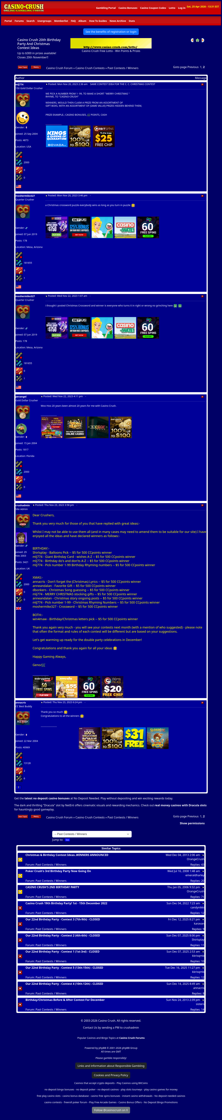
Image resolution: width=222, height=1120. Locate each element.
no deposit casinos (108, 1089)
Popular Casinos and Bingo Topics (96, 1037)
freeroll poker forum (75, 1102)
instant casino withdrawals (137, 1095)
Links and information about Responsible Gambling (111, 1066)
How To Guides (98, 21)
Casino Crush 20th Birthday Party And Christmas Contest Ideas (39, 43)
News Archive (118, 21)
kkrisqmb (198, 956)
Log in (181, 8)
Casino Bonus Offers (130, 1102)
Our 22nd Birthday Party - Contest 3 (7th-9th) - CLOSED (62, 919)
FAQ (73, 21)
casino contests (53, 1102)
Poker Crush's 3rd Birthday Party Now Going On (58, 871)
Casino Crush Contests (90, 68)
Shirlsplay (198, 939)
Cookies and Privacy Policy (111, 1075)
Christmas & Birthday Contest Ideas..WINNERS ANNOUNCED (66, 855)
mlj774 (19, 84)
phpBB (102, 1048)
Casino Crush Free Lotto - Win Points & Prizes (111, 51)
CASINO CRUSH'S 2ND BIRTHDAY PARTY (52, 887)
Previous (193, 67)
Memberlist (61, 21)
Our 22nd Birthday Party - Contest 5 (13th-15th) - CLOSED (64, 968)
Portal (8, 21)
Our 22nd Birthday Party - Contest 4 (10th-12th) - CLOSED (64, 984)
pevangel (21, 396)
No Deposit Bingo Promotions (161, 1102)
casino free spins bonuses (105, 1095)
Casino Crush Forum (59, 68)
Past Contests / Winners (123, 68)
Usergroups (44, 21)
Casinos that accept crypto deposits (94, 1083)
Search (31, 21)
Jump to (57, 840)
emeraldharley (194, 875)
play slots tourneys (131, 1089)
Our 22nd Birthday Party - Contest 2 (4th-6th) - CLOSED (62, 935)
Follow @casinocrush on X (111, 1110)
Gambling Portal (106, 8)
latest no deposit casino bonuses (47, 798)
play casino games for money (160, 1089)
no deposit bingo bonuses (59, 1089)
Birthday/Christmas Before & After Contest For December (65, 1000)
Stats (132, 21)
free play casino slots (49, 1095)
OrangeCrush (195, 859)
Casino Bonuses (127, 8)
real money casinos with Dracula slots (181, 805)
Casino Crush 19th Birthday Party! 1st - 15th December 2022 (66, 903)
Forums (19, 21)
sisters (200, 1004)
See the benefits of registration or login (111, 32)
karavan (199, 923)
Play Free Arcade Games (103, 1102)
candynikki (197, 907)
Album (82, 21)
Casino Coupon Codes (153, 8)
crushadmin (22, 505)
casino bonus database (76, 1095)
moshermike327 (25, 195)
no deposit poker (86, 1089)
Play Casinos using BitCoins (132, 1083)
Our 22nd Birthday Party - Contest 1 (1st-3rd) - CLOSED (62, 951)
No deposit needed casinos (169, 1095)
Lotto (172, 8)
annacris (20, 702)
